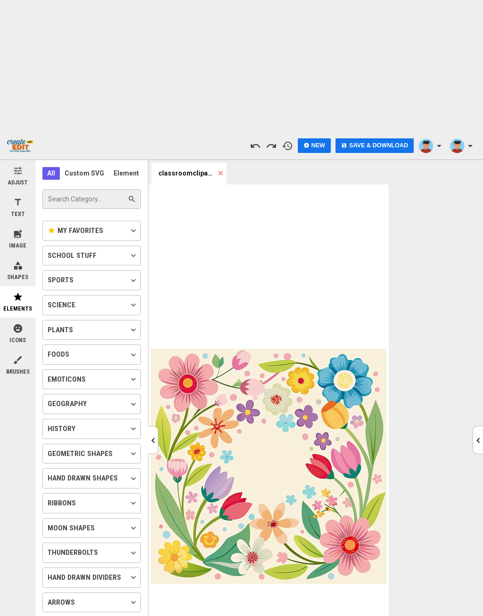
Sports (93, 280)
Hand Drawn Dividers (93, 577)
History (93, 428)
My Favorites (93, 230)
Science (93, 305)
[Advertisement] (241, 66)
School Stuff (93, 255)
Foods (93, 355)
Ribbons (93, 503)
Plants (93, 330)
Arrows (93, 602)
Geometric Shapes (93, 453)
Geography (93, 404)
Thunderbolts (93, 553)
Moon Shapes (93, 528)
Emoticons (93, 379)
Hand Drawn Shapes (93, 478)
